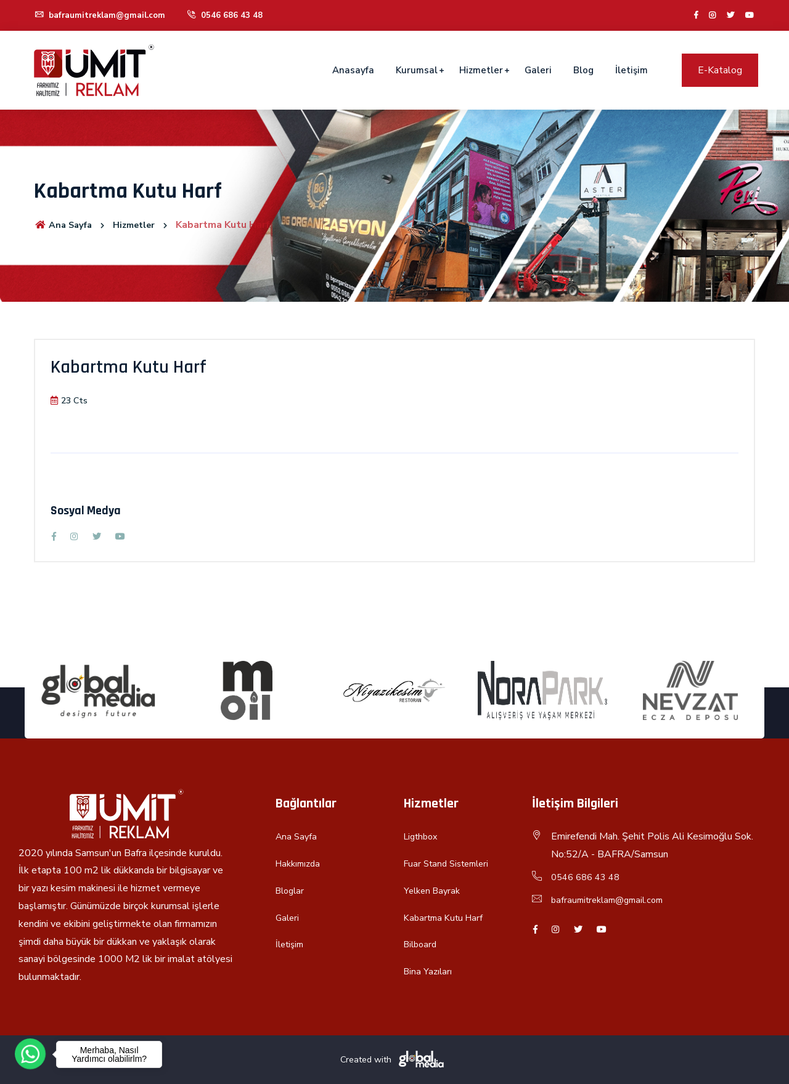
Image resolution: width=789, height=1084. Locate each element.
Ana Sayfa (66, 225)
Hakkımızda (300, 863)
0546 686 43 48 (230, 15)
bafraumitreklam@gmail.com (102, 15)
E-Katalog (720, 70)
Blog (583, 70)
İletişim (631, 70)
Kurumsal (417, 70)
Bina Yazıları (429, 971)
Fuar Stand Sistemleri (450, 863)
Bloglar (292, 890)
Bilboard (422, 944)
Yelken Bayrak (434, 890)
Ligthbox (423, 836)
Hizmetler (481, 70)
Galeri (538, 70)
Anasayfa (353, 70)
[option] (99, 690)
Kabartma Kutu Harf (446, 917)
